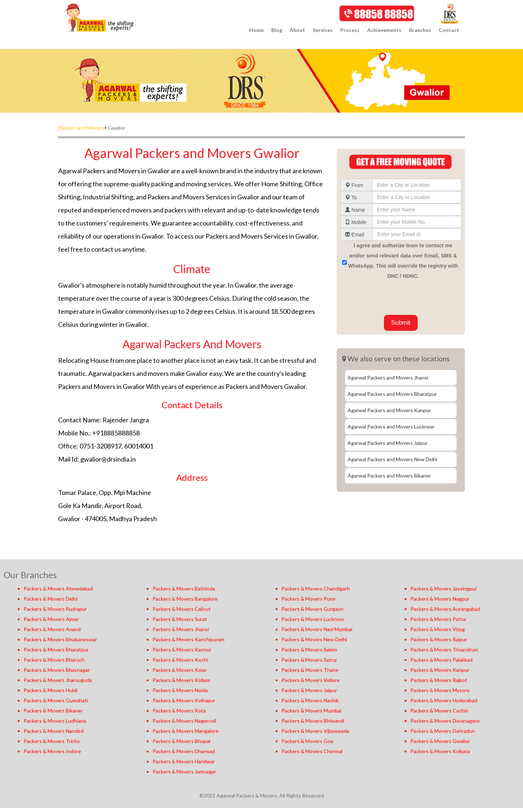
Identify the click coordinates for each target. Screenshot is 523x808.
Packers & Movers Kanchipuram (188, 639)
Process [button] (350, 30)
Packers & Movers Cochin (439, 710)
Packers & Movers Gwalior (440, 741)
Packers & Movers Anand (52, 629)
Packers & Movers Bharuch (54, 660)
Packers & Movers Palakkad (441, 660)
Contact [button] (449, 30)
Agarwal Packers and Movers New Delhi (392, 459)
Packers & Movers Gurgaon (312, 609)
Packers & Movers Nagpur (439, 599)
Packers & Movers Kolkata (440, 751)
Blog (276, 30)
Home (256, 30)
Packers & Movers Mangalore (186, 731)
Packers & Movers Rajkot (438, 680)
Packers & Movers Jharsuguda (58, 680)
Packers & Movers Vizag (437, 629)
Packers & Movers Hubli (50, 690)
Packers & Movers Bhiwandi (312, 721)
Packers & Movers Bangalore (185, 599)
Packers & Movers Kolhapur (184, 700)
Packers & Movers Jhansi (181, 629)
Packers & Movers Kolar (180, 670)
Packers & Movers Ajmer (51, 619)
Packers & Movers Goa (307, 741)
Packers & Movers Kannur (182, 649)
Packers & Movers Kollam (181, 680)
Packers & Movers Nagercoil (184, 721)
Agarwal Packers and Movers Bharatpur (392, 394)
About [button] (297, 30)
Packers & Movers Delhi (50, 599)
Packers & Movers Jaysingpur (443, 588)
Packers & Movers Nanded (54, 731)
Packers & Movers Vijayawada (315, 731)
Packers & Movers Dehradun (442, 731)
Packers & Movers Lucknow (312, 619)
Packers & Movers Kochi (180, 660)
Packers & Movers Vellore (310, 680)
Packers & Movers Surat (180, 619)
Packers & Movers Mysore (440, 690)
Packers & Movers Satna (309, 660)
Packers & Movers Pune (308, 599)
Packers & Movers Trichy (52, 741)
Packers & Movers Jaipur (309, 690)
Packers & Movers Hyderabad (443, 700)
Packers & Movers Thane (309, 670)
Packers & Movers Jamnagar (184, 771)
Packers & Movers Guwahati (56, 700)
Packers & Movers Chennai (311, 751)
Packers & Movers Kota (179, 710)
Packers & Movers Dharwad (184, 751)
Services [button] (323, 30)
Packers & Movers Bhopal (181, 741)
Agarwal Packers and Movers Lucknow (391, 426)
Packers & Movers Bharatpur (56, 649)
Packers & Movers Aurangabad (445, 609)
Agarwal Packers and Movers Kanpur (389, 410)
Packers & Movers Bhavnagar (57, 670)
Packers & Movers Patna (438, 619)
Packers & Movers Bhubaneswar (60, 639)
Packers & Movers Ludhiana (55, 721)
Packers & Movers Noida (180, 690)
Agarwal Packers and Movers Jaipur (387, 443)
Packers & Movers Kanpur (439, 670)
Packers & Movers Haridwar (184, 761)
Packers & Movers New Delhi (314, 639)
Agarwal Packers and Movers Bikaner (389, 475)
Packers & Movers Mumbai (311, 710)
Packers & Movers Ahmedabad (58, 588)
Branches (420, 30)
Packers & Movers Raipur (438, 639)
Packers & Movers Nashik (310, 700)
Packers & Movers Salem (309, 649)
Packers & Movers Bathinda (184, 588)
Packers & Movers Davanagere (445, 721)
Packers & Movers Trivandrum (444, 649)
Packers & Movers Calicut (182, 609)
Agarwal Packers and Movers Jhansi (388, 377)
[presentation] (395, 297)
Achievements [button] (384, 30)
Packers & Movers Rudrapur (55, 609)
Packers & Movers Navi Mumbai (316, 629)
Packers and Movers (81, 128)
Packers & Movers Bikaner (53, 710)
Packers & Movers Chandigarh (315, 588)
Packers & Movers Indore (52, 751)
